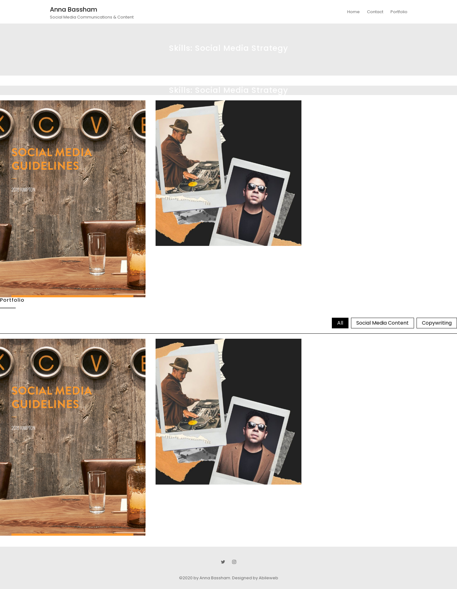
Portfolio (399, 12)
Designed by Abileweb (255, 578)
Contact (375, 12)
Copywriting (437, 322)
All (340, 322)
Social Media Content (382, 322)
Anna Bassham (73, 9)
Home (353, 12)
